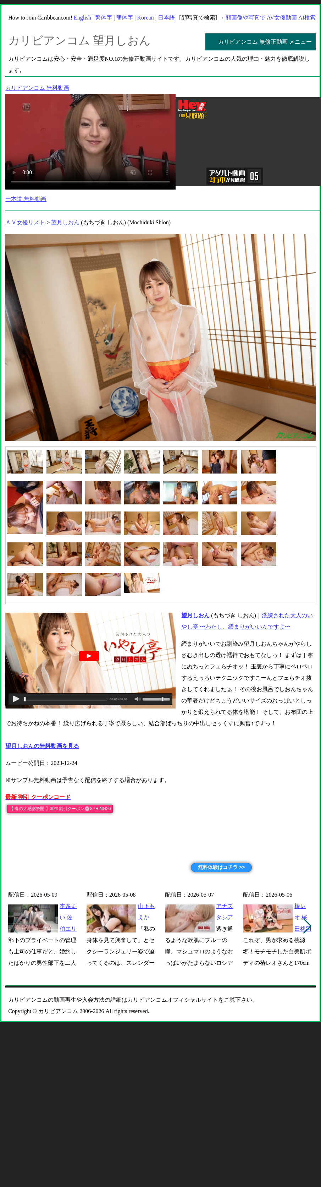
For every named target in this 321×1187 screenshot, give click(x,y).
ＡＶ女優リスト (25, 222)
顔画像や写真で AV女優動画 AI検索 (271, 18)
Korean (145, 18)
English (82, 18)
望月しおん (65, 222)
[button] (307, 926)
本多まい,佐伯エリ (68, 917)
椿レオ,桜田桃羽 (302, 917)
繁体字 (103, 18)
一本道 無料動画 (25, 199)
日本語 (166, 18)
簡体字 (124, 18)
